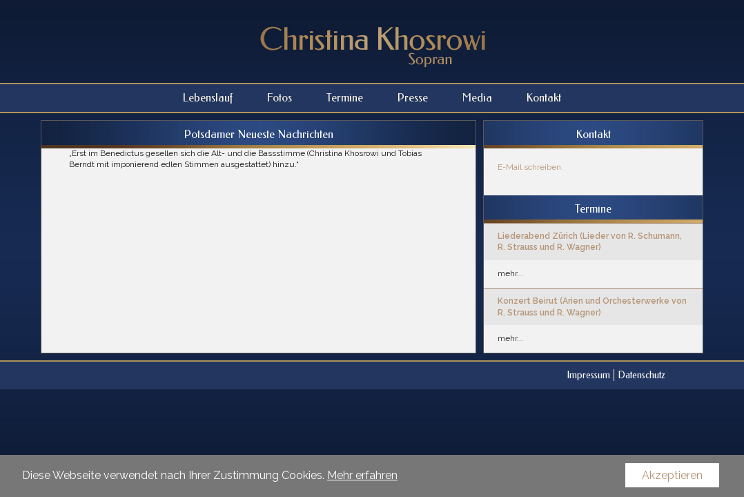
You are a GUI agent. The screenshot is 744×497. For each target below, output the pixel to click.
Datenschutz (641, 375)
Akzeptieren (672, 475)
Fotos (279, 97)
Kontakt (544, 97)
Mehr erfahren (362, 475)
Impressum (588, 375)
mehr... (510, 273)
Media (477, 97)
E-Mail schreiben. (530, 167)
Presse (413, 97)
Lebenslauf (208, 97)
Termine (344, 97)
